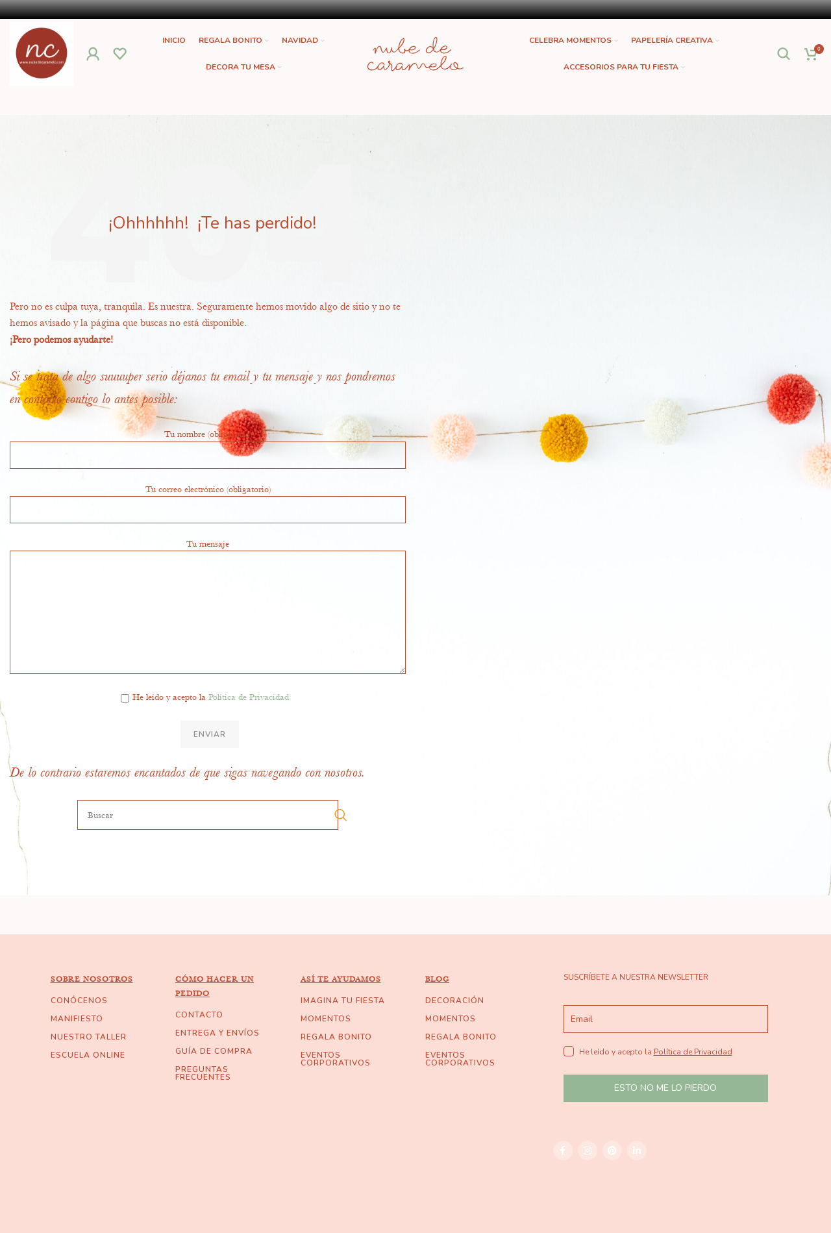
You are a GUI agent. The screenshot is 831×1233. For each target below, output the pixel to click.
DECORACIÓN (454, 1001)
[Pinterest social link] (612, 1151)
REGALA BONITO (336, 1037)
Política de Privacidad (248, 698)
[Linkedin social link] (637, 1151)
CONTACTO (199, 1015)
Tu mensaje (208, 578)
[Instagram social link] (587, 1151)
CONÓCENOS (79, 1001)
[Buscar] (784, 55)
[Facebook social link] (563, 1151)
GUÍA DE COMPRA (214, 1052)
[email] (666, 1020)
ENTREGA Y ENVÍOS (217, 1033)
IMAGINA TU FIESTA (343, 1001)
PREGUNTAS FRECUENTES (203, 1074)
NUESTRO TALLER (89, 1037)
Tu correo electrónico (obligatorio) (208, 499)
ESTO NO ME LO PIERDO (665, 1089)
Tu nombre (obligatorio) (208, 445)
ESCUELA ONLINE (88, 1056)
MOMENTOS (326, 1019)
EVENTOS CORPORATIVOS (336, 1060)
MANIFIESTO (77, 1019)
